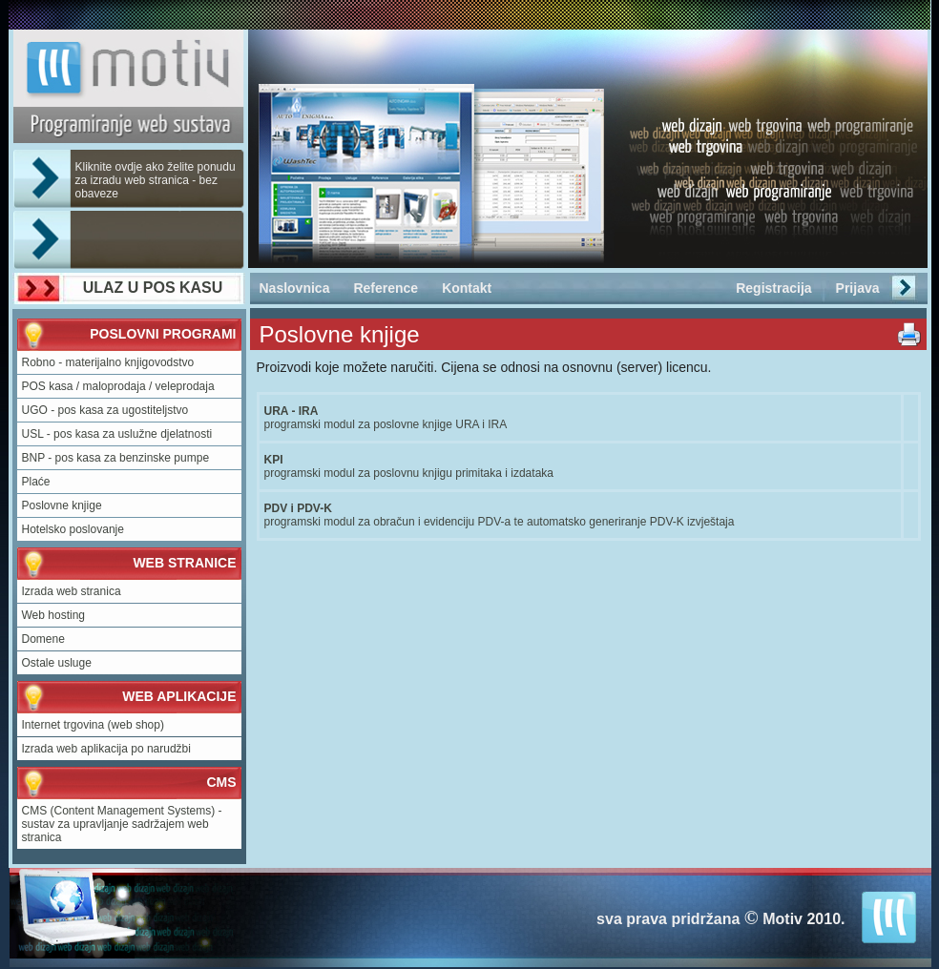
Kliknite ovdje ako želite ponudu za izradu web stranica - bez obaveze (155, 180)
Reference (385, 288)
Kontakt (466, 288)
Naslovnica (295, 288)
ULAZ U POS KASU (153, 287)
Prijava (858, 288)
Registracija (773, 288)
